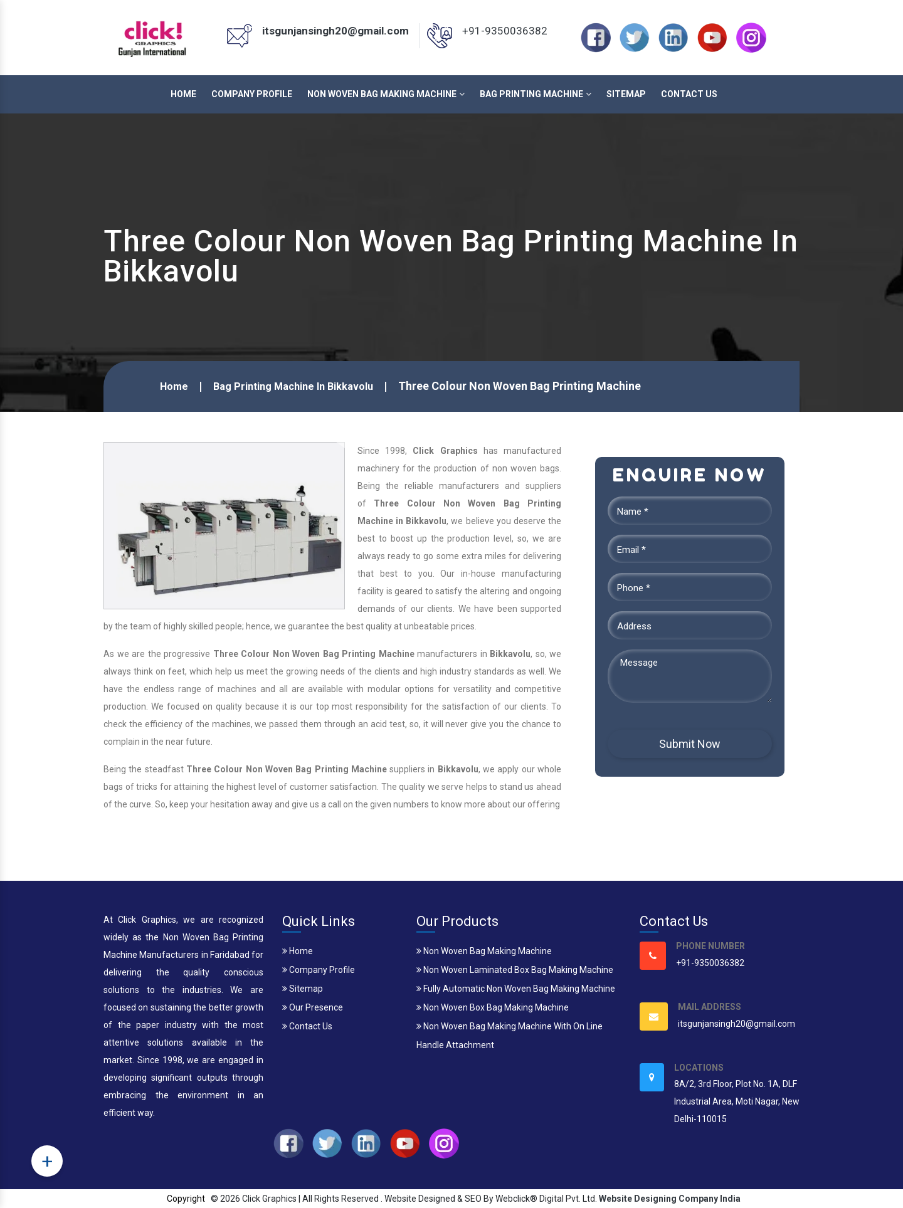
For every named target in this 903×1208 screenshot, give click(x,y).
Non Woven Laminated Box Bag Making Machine (514, 970)
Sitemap (626, 94)
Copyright (186, 1199)
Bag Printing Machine (535, 94)
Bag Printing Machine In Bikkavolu (293, 386)
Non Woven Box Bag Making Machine (492, 1007)
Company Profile (251, 94)
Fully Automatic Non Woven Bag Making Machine (515, 989)
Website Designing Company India (670, 1199)
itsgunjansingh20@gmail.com (335, 30)
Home (183, 94)
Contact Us (689, 94)
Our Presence (312, 1007)
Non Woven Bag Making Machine (386, 94)
